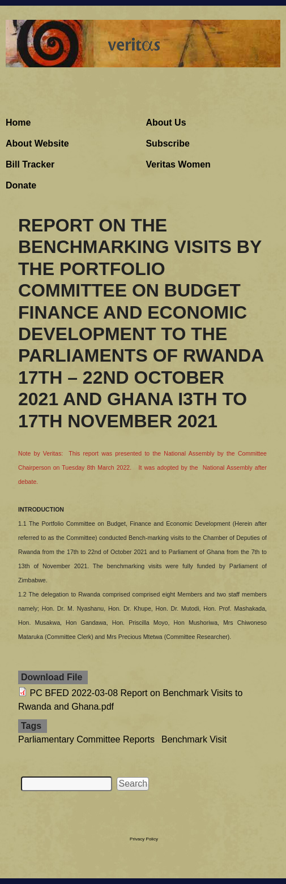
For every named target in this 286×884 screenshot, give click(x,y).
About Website (37, 143)
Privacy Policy (144, 839)
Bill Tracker (30, 164)
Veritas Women (178, 164)
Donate (21, 185)
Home (18, 122)
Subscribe (167, 143)
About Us (166, 122)
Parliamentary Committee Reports (86, 739)
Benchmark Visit (194, 739)
